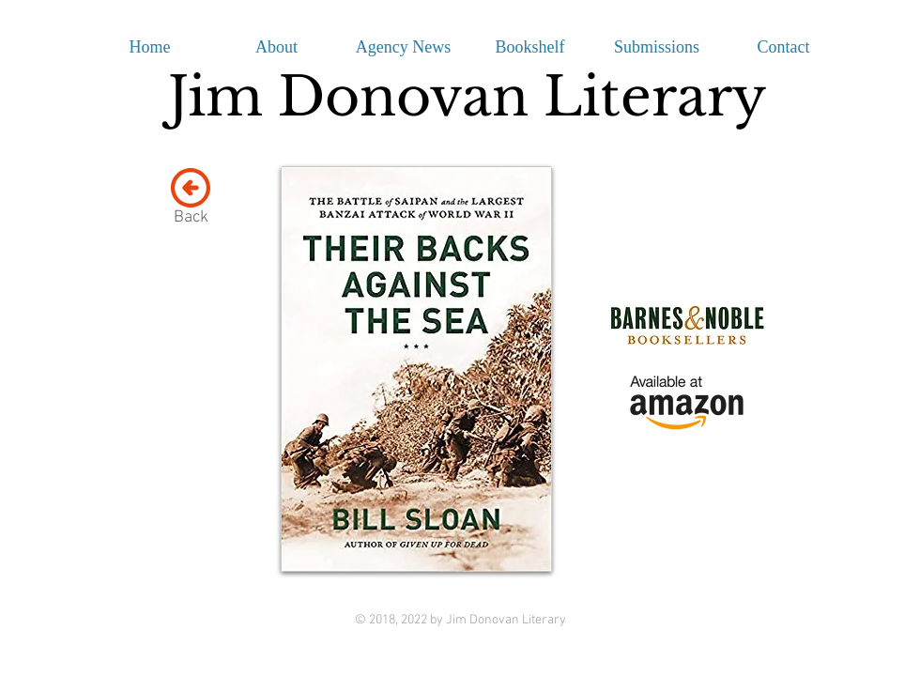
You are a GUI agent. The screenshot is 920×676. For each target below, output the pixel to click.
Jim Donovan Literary (467, 97)
